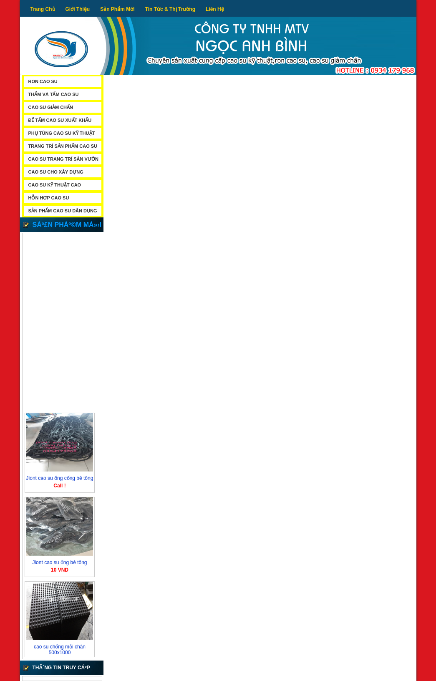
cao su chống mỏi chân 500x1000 (59, 651)
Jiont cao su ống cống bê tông (59, 479)
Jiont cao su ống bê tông (59, 564)
